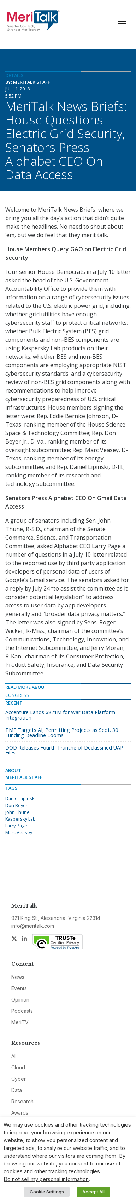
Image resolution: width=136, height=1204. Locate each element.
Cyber (18, 1079)
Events (19, 988)
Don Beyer (16, 805)
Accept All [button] (93, 1191)
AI (13, 1056)
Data (16, 1090)
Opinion (20, 1000)
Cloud (18, 1067)
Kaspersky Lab (20, 819)
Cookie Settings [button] (47, 1191)
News (17, 977)
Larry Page (16, 825)
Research (22, 1101)
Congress (17, 695)
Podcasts (22, 1011)
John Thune (17, 812)
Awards (19, 1113)
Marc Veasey (18, 832)
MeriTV (20, 1022)
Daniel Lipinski (20, 798)
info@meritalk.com (32, 926)
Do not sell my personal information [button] (46, 1179)
